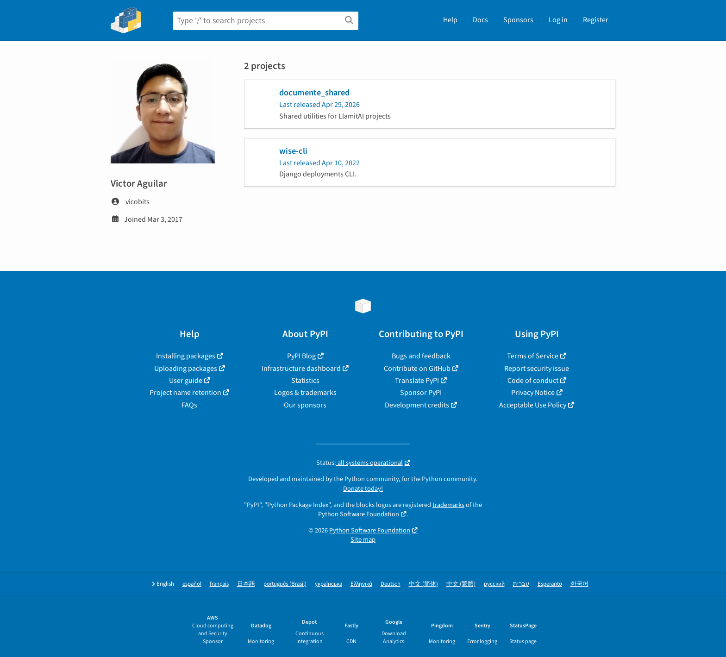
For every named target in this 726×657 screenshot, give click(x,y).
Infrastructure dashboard (301, 368)
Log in (558, 20)
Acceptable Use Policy (532, 405)
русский (494, 584)
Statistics (305, 380)
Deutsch (391, 584)
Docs (480, 20)
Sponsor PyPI (421, 393)
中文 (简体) (423, 584)
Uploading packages (185, 368)
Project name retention (185, 393)
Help (450, 20)
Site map (363, 539)
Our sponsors (305, 405)
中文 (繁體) (461, 584)
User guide (185, 380)
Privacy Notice (533, 393)
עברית (521, 584)
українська (328, 584)
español (191, 584)
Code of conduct (532, 380)
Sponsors (518, 20)
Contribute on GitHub (417, 368)
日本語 (246, 584)
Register (595, 20)
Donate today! (363, 489)
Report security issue (536, 368)
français (219, 584)
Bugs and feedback (421, 356)
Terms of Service (532, 356)
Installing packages (185, 356)
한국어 (579, 584)
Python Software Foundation (358, 514)
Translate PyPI (417, 380)
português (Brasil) (285, 584)
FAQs (189, 405)
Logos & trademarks (305, 393)
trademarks (448, 505)
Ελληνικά (361, 584)
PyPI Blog (301, 356)
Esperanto (550, 584)
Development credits (417, 405)
